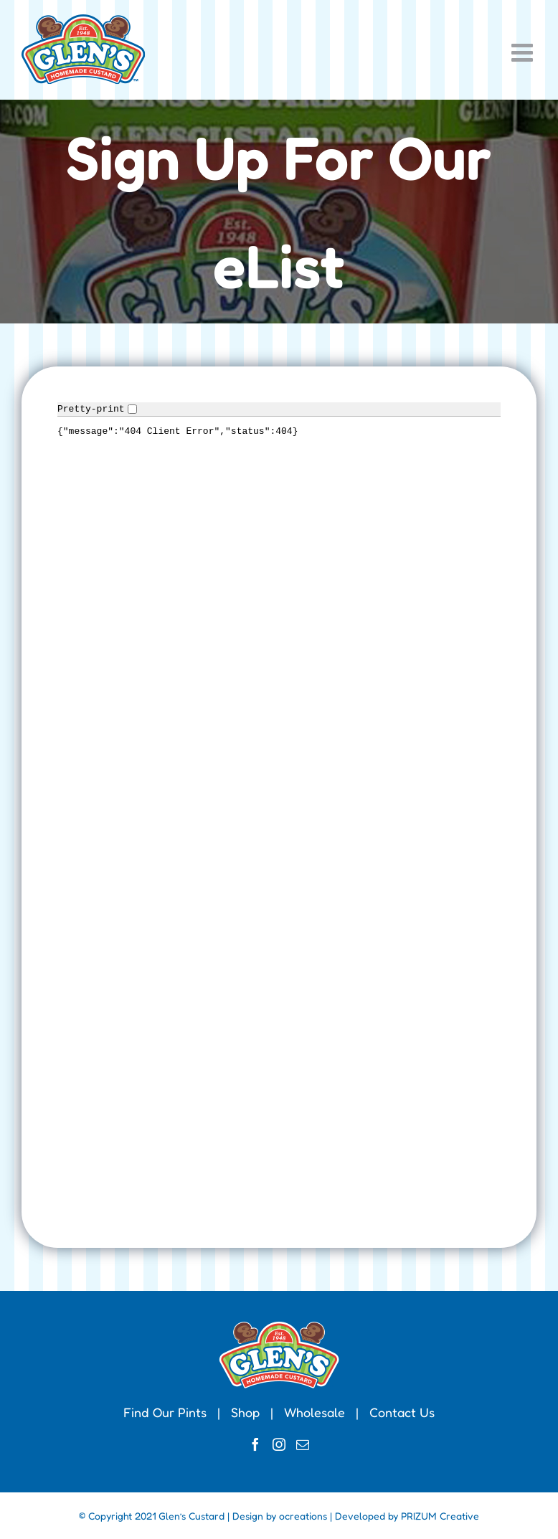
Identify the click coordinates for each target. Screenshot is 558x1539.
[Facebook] (255, 1444)
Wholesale (314, 1412)
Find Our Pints (165, 1412)
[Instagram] (279, 1444)
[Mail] (302, 1444)
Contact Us (402, 1412)
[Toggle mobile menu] (523, 52)
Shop (245, 1412)
